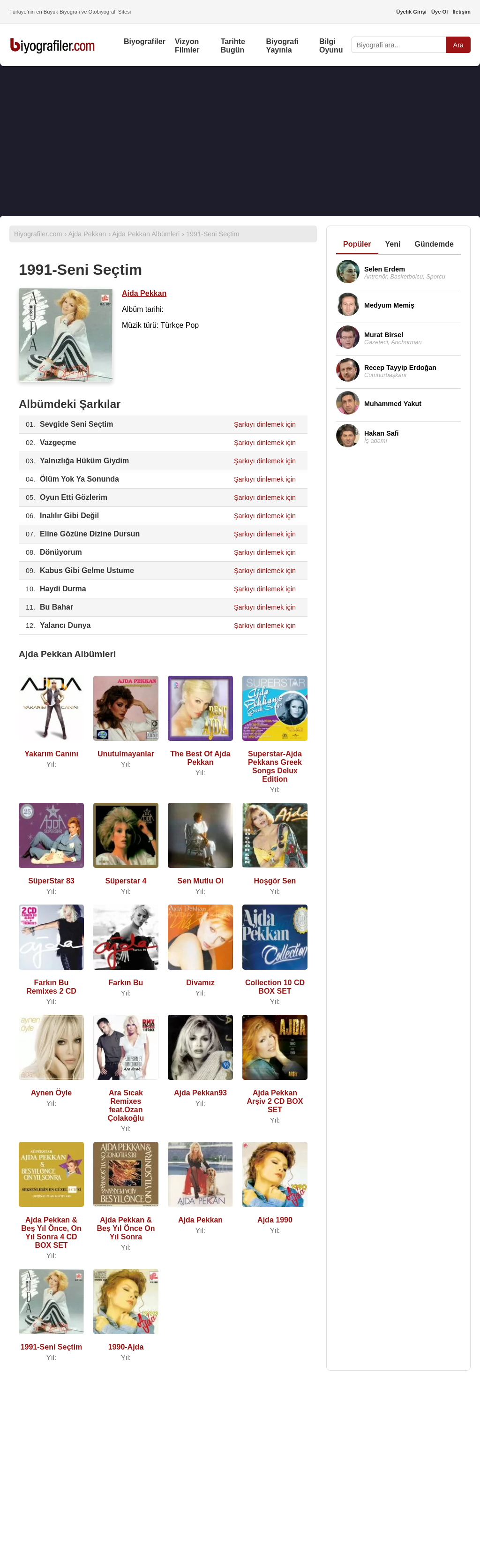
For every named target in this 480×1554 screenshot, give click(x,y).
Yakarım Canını (51, 754)
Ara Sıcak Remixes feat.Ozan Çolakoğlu (126, 1105)
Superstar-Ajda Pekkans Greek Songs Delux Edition (275, 766)
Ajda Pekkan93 (200, 1093)
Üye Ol (439, 12)
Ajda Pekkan (144, 293)
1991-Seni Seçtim (51, 1347)
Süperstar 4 (125, 881)
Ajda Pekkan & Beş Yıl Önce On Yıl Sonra (126, 1228)
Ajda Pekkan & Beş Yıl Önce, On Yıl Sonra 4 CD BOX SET (51, 1232)
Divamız (200, 983)
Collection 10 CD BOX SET (275, 987)
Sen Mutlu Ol (201, 881)
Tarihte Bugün (233, 46)
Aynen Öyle (51, 1093)
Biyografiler (144, 41)
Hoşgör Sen (275, 881)
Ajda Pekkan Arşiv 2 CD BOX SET (275, 1101)
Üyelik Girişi (411, 12)
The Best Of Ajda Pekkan (200, 758)
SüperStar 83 (51, 881)
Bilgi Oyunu (331, 46)
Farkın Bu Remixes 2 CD (51, 987)
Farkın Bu (126, 983)
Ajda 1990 (274, 1220)
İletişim (461, 12)
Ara (458, 45)
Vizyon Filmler (187, 46)
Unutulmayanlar (126, 754)
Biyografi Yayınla (282, 46)
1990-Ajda (126, 1347)
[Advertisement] (240, 141)
